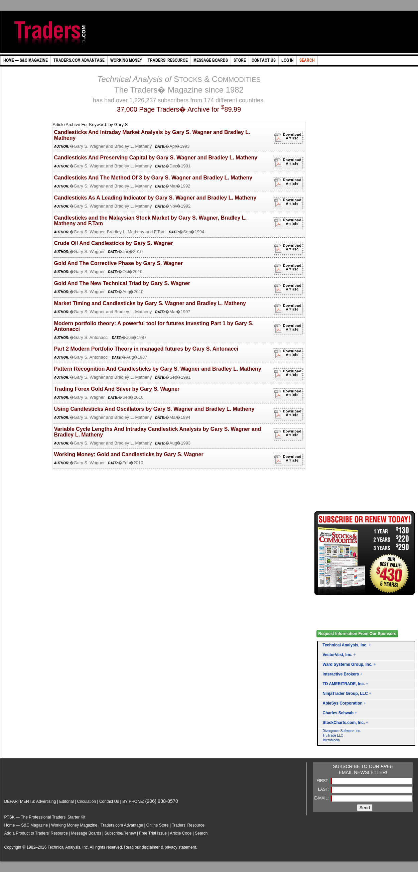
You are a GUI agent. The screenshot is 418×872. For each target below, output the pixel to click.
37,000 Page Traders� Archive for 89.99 (179, 109)
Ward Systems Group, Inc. (348, 664)
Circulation (86, 801)
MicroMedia (331, 740)
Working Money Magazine (74, 825)
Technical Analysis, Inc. (345, 645)
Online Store (157, 825)
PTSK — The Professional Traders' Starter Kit (45, 817)
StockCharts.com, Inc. (344, 722)
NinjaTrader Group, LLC (345, 693)
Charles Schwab (338, 713)
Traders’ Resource (188, 825)
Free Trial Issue (153, 833)
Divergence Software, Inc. (342, 731)
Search (201, 833)
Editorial (66, 801)
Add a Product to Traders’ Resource (36, 833)
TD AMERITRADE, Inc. (344, 683)
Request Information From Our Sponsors (357, 633)
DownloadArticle (288, 137)
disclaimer (151, 847)
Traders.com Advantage (122, 825)
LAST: (324, 789)
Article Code (180, 833)
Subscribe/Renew (120, 833)
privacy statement (180, 847)
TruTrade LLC (333, 735)
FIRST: (323, 780)
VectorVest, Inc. (338, 654)
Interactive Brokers (341, 674)
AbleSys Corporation (343, 703)
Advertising (46, 801)
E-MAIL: (322, 798)
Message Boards (86, 833)
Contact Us (109, 801)
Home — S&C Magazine (26, 825)
